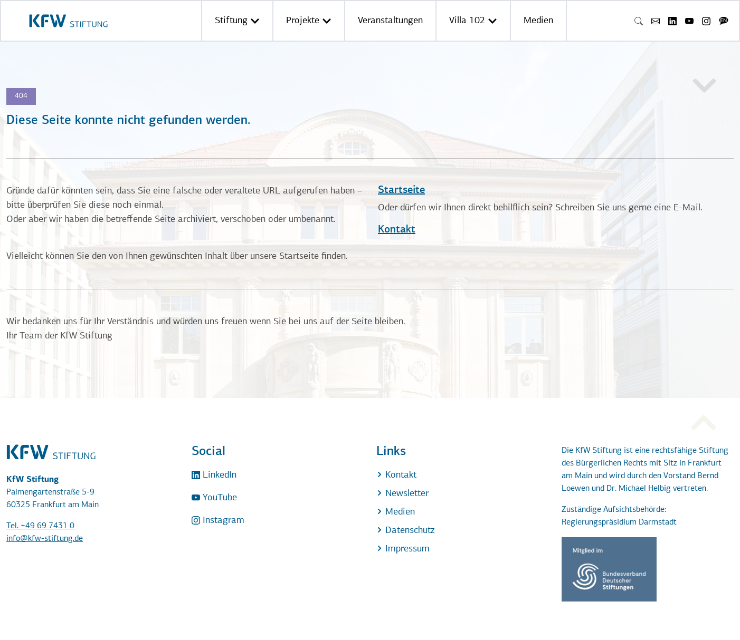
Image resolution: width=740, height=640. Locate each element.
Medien (538, 21)
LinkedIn (214, 475)
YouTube (214, 498)
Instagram (218, 521)
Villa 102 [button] (473, 21)
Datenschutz (405, 531)
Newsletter (402, 494)
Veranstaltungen (390, 21)
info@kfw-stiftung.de (44, 539)
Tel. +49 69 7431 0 (40, 526)
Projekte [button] (308, 21)
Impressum (403, 549)
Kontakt (396, 230)
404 (21, 96)
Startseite (401, 190)
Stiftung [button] (237, 21)
